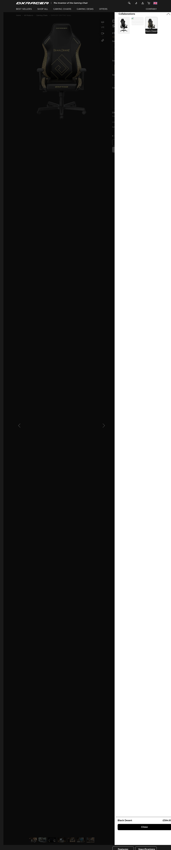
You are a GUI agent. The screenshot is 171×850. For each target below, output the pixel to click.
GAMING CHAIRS (62, 9)
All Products (28, 15)
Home (18, 15)
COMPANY (151, 9)
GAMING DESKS (85, 9)
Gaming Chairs (41, 15)
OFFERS (103, 9)
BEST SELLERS (24, 9)
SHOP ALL (42, 9)
